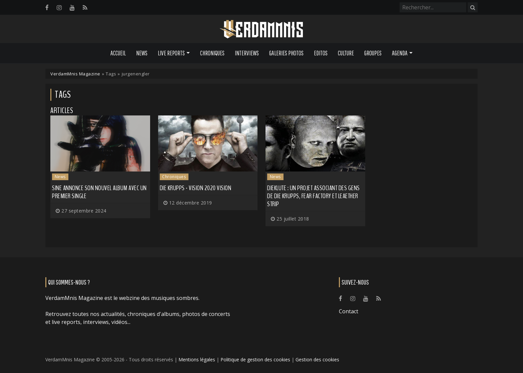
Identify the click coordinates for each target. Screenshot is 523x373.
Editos (321, 53)
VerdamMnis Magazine (75, 74)
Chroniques (212, 53)
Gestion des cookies (317, 359)
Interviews (247, 53)
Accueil (118, 53)
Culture (346, 53)
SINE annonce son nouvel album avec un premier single (99, 192)
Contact (348, 311)
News (141, 53)
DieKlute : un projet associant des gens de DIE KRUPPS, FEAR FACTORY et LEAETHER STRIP (313, 196)
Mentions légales (196, 359)
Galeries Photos (286, 53)
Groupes (373, 53)
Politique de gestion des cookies (255, 359)
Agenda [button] (400, 53)
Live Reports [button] (171, 53)
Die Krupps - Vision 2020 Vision (195, 188)
